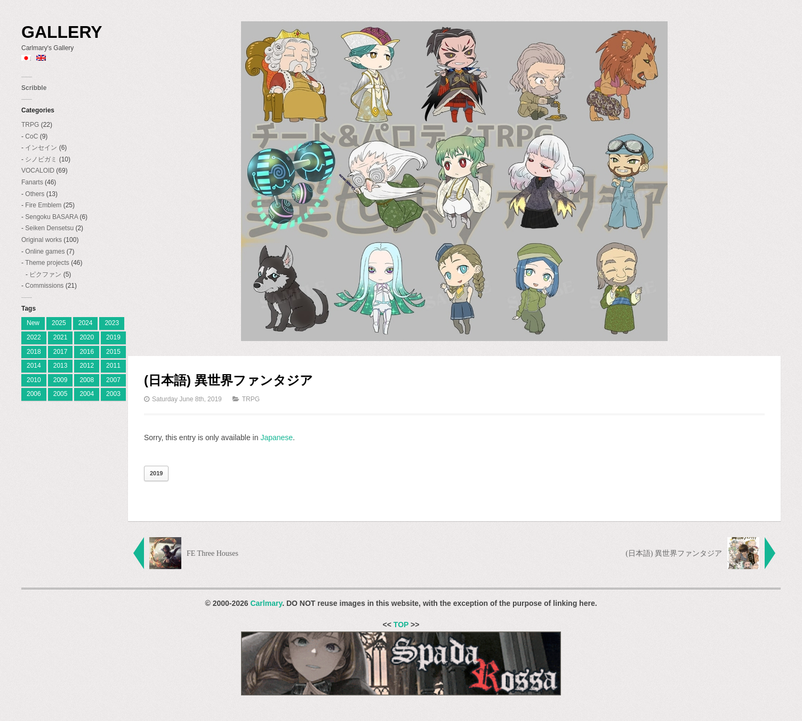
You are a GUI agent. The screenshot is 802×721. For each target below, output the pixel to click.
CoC (31, 136)
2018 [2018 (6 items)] (34, 351)
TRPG (30, 124)
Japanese (276, 437)
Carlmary (266, 603)
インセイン (41, 147)
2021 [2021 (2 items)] (60, 337)
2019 (156, 473)
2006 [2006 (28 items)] (34, 394)
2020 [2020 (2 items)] (86, 337)
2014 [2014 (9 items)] (34, 365)
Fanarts (32, 182)
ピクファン (45, 274)
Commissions (44, 285)
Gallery (61, 32)
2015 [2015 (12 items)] (113, 351)
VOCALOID (37, 170)
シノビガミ (41, 159)
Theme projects (47, 262)
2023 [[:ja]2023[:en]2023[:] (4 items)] (112, 323)
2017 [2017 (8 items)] (60, 351)
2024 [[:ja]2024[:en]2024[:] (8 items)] (85, 323)
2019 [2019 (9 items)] (113, 337)
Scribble (33, 88)
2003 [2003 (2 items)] (113, 394)
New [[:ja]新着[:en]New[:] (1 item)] (33, 323)
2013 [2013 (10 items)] (60, 365)
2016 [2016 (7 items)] (86, 351)
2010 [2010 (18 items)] (34, 380)
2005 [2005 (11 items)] (60, 394)
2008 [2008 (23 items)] (86, 380)
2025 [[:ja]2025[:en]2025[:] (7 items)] (59, 323)
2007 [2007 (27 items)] (113, 380)
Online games (45, 251)
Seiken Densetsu (49, 228)
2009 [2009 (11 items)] (60, 380)
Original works (41, 240)
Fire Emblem (43, 205)
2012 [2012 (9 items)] (86, 365)
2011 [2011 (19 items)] (113, 365)
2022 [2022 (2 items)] (34, 337)
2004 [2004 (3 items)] (86, 394)
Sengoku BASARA (51, 217)
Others (34, 194)
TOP (401, 624)
